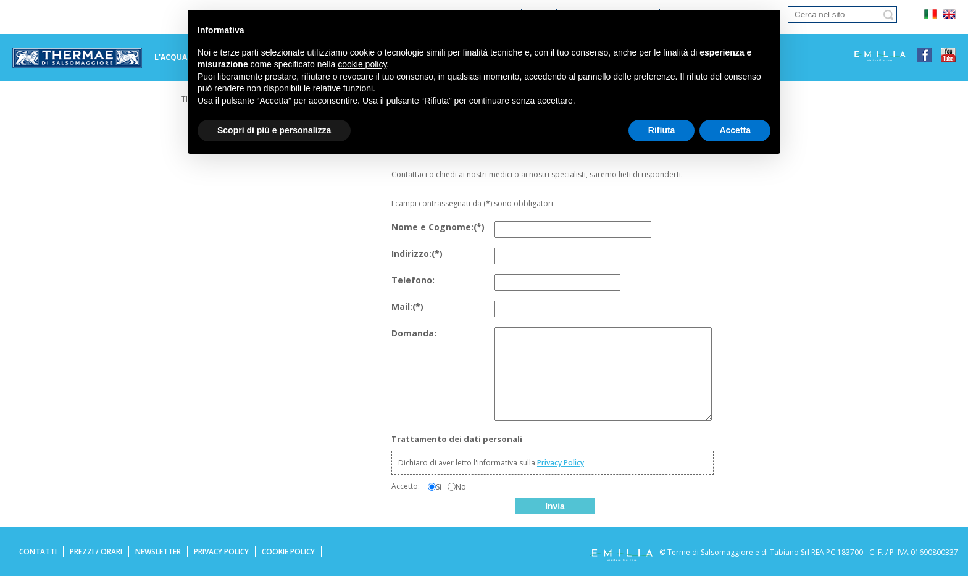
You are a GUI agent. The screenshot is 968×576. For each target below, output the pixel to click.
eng (949, 14)
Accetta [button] (735, 130)
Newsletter (158, 551)
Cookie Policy (288, 551)
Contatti (38, 551)
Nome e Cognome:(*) (438, 227)
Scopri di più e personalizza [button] (274, 130)
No (461, 487)
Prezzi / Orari (96, 551)
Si (438, 487)
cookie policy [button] (362, 64)
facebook (924, 55)
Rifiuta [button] (661, 130)
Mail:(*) (407, 306)
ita (930, 14)
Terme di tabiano (77, 58)
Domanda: (413, 333)
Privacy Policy (560, 462)
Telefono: (413, 280)
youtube (948, 55)
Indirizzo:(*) (417, 253)
